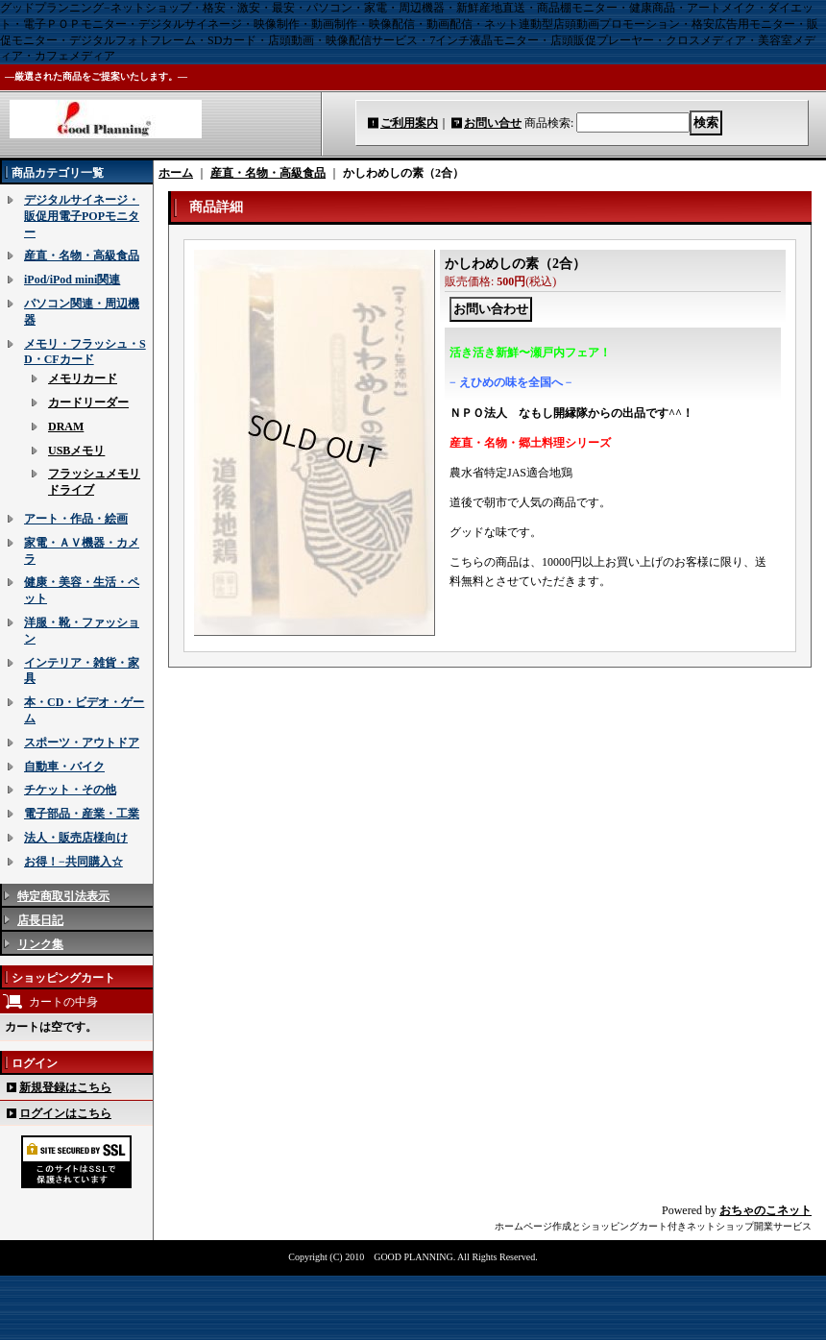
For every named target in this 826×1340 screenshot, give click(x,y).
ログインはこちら (65, 1113)
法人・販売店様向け (76, 837)
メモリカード (82, 378)
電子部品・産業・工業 (81, 813)
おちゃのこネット (765, 1210)
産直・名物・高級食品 (81, 255)
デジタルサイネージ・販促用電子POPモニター (81, 216)
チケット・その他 (70, 789)
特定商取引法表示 (63, 896)
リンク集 (40, 944)
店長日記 (40, 920)
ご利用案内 (409, 123)
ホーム (175, 173)
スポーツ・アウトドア (81, 742)
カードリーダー (88, 402)
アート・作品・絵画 (76, 518)
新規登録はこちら (65, 1087)
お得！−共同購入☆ (73, 861)
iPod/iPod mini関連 (72, 279)
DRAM (66, 426)
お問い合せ (493, 123)
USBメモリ (76, 450)
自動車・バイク (64, 766)
